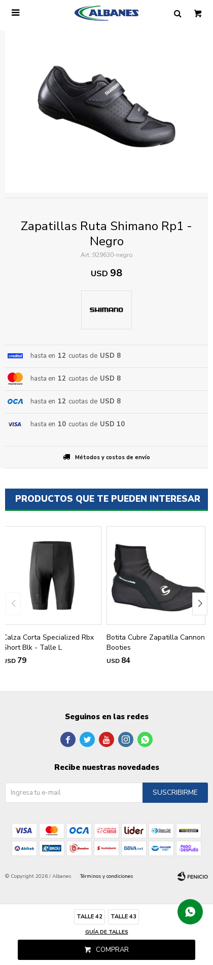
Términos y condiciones (106, 876)
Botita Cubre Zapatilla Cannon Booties (155, 642)
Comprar (112, 949)
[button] (199, 603)
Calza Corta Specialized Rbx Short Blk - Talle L (48, 642)
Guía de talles (106, 932)
